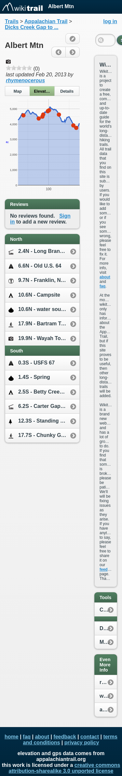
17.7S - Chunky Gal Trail (42, 435)
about (105, 277)
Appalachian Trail (45, 21)
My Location (108, 642)
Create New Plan (108, 610)
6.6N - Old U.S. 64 (34, 266)
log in (110, 21)
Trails (12, 21)
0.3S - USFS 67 (31, 363)
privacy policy (81, 742)
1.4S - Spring (29, 377)
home (12, 736)
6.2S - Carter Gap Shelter (43, 406)
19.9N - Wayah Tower (39, 338)
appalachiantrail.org (108, 709)
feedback (108, 569)
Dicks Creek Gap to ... (32, 27)
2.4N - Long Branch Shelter (43, 251)
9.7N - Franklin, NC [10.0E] (43, 280)
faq (102, 286)
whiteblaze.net (108, 696)
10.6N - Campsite (34, 295)
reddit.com (108, 682)
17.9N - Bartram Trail (38, 324)
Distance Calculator (108, 628)
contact (89, 736)
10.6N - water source (38, 309)
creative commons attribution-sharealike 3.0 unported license (64, 768)
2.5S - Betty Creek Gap (41, 392)
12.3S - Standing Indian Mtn (43, 421)
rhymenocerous (25, 80)
